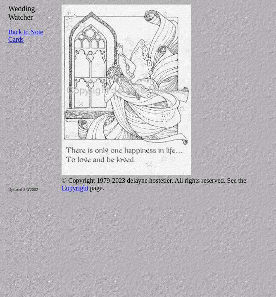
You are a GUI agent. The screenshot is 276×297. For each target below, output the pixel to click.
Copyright (75, 187)
